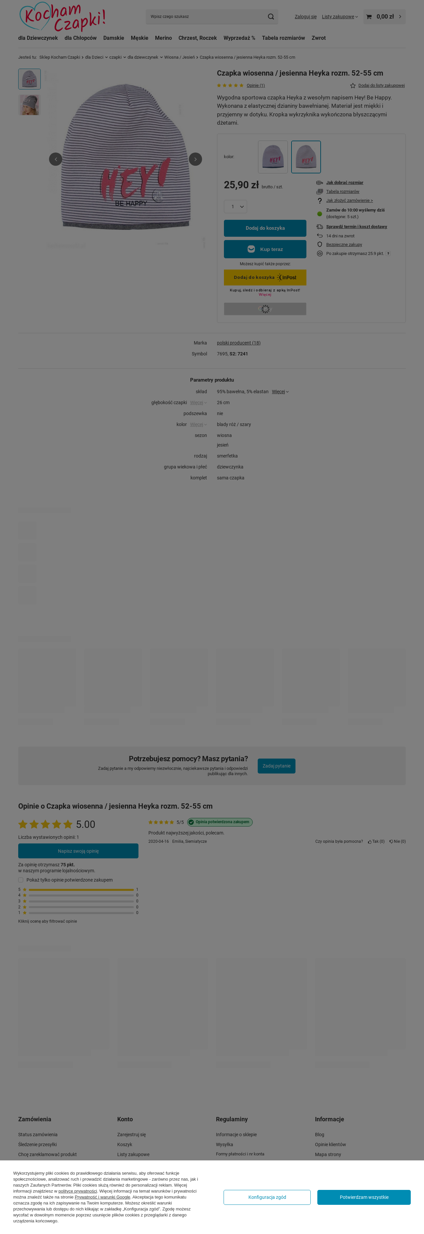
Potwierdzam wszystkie (364, 1197)
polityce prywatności (78, 1191)
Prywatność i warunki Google (103, 1197)
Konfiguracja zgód (267, 1197)
